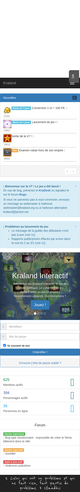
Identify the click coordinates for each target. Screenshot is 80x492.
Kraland (9, 83)
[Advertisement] (40, 38)
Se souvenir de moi (18, 345)
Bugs (22, 194)
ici (32, 234)
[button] (6, 286)
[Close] (75, 186)
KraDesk (45, 190)
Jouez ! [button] (40, 305)
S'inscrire (25, 363)
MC (73, 76)
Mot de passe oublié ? (47, 363)
